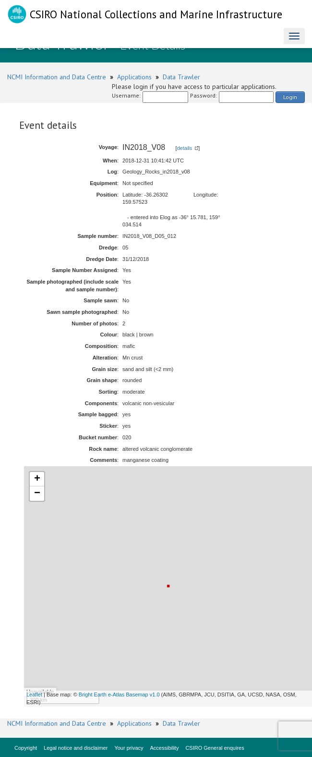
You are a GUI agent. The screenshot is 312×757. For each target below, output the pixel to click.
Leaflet (34, 694)
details (184, 148)
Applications (134, 77)
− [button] (37, 493)
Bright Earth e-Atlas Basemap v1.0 (119, 694)
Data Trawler (181, 77)
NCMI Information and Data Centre (56, 77)
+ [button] (37, 479)
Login (290, 96)
